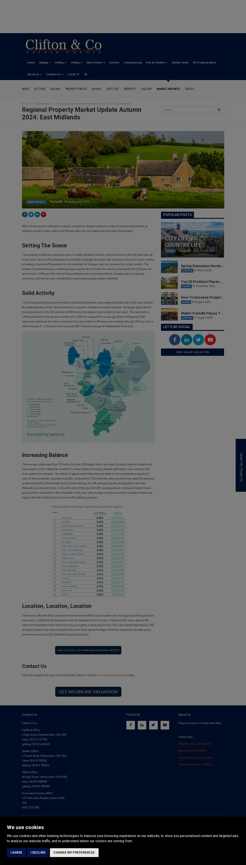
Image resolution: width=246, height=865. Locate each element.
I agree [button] (16, 852)
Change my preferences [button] (74, 852)
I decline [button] (38, 852)
